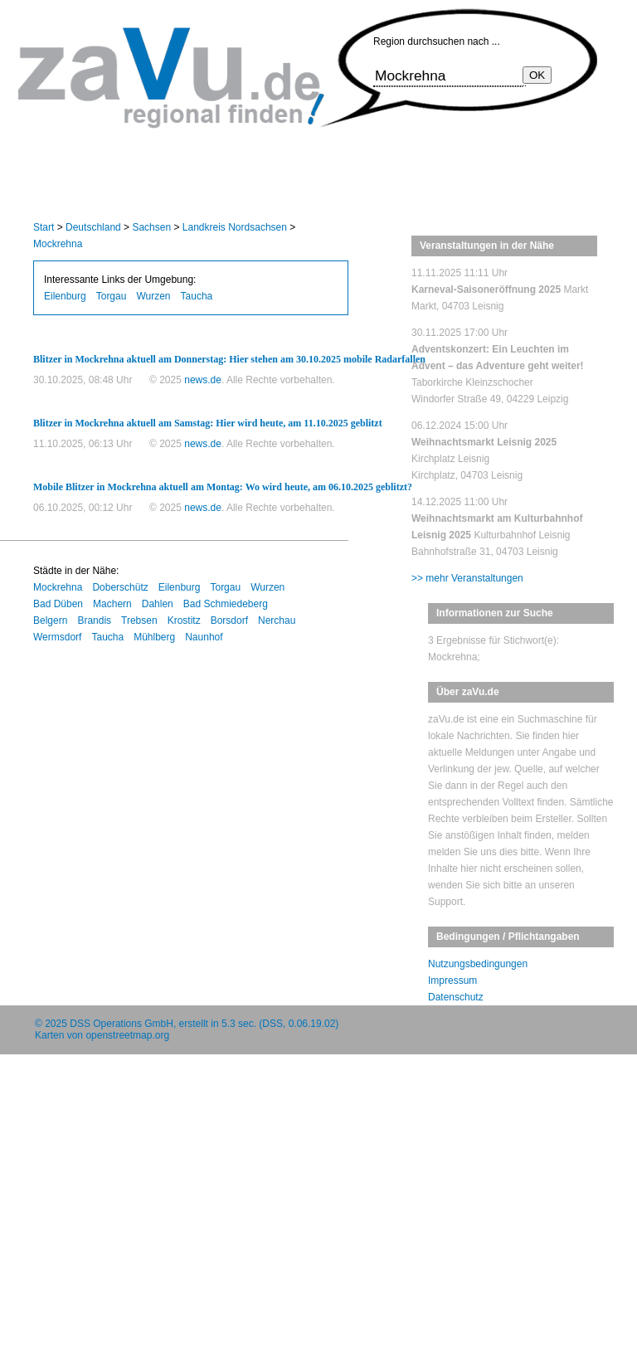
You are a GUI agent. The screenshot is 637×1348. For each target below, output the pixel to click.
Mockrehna (57, 244)
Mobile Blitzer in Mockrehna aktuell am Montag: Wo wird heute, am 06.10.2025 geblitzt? (222, 487)
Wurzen (153, 296)
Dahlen (157, 604)
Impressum (452, 980)
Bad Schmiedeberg (225, 604)
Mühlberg (154, 637)
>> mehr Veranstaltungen (467, 578)
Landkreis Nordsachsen (234, 227)
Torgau (111, 296)
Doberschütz (120, 587)
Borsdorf (229, 620)
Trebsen (139, 620)
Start (43, 227)
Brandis (94, 620)
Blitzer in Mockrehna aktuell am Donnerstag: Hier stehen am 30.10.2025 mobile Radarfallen (229, 359)
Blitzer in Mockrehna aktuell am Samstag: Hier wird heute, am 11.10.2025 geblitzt (207, 423)
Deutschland (93, 227)
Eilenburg (65, 296)
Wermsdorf (57, 637)
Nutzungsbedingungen (478, 964)
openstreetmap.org (127, 1035)
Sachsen (151, 227)
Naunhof (203, 637)
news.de (202, 380)
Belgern (50, 620)
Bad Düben (58, 604)
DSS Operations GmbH (121, 1023)
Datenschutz (456, 997)
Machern (112, 604)
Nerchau (276, 620)
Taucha (197, 296)
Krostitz (184, 620)
